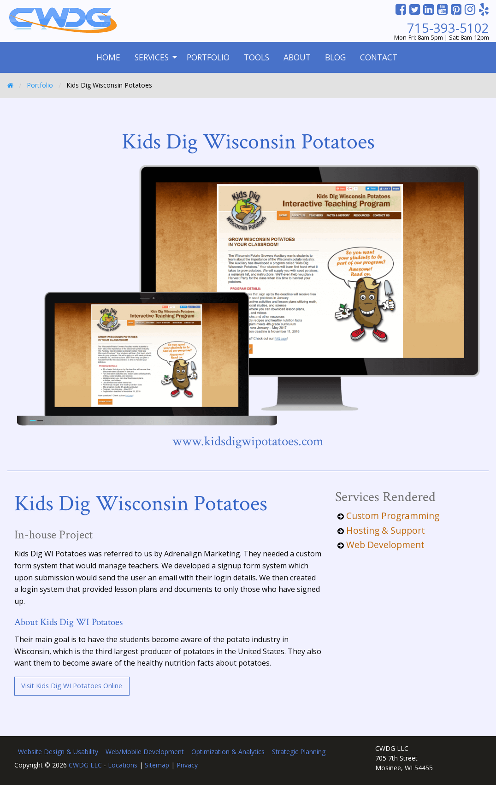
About (297, 57)
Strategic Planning (298, 751)
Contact (378, 57)
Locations (122, 765)
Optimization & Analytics (228, 751)
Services (152, 57)
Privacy (187, 765)
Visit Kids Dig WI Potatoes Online (71, 685)
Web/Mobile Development (145, 751)
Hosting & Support (385, 530)
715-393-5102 (448, 27)
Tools (256, 57)
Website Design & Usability (58, 751)
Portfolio (208, 57)
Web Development (385, 544)
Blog (335, 57)
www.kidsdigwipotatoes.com (248, 441)
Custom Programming (392, 515)
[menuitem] (108, 57)
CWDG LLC (85, 765)
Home (108, 57)
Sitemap (157, 765)
